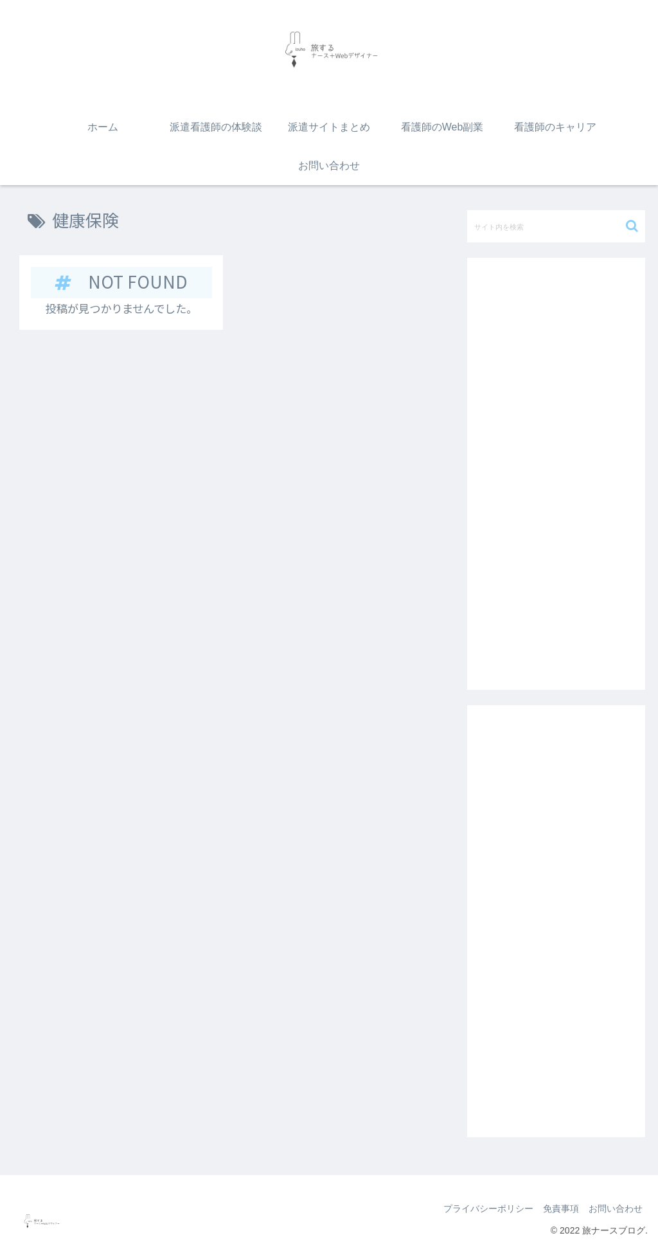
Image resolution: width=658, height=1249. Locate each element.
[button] (632, 226)
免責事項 (556, 1208)
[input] (556, 226)
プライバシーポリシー (481, 1208)
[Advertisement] (555, 474)
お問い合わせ (614, 1208)
